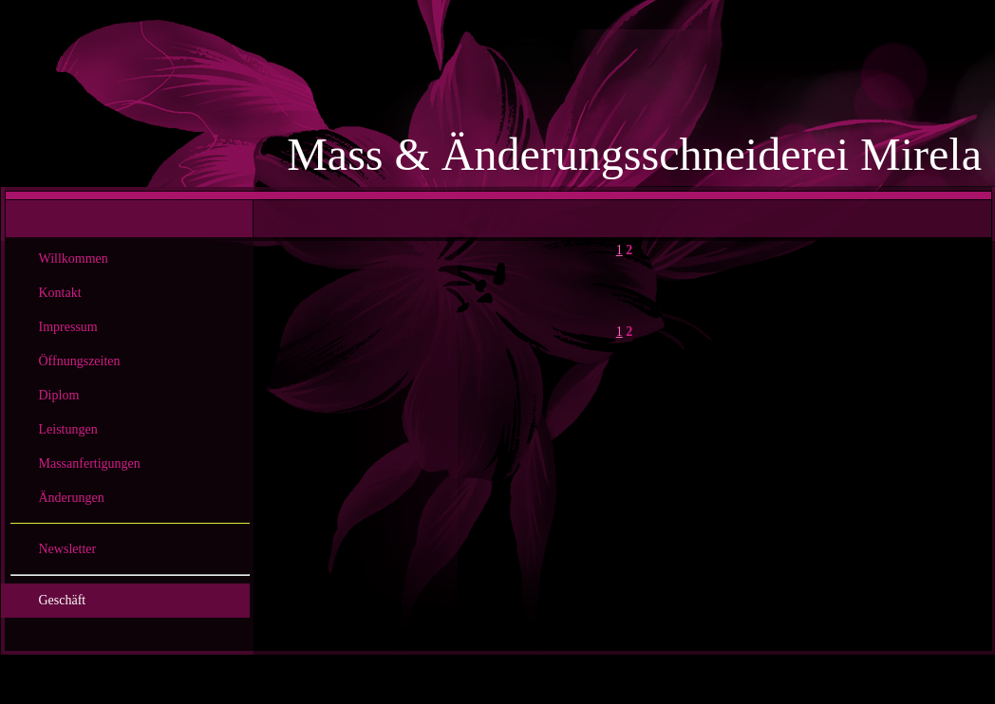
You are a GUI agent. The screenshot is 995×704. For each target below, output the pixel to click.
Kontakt (60, 293)
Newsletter (68, 549)
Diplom (59, 395)
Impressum (68, 327)
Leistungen (68, 429)
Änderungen (71, 498)
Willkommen (73, 258)
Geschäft (62, 600)
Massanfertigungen (90, 463)
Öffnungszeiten (80, 361)
